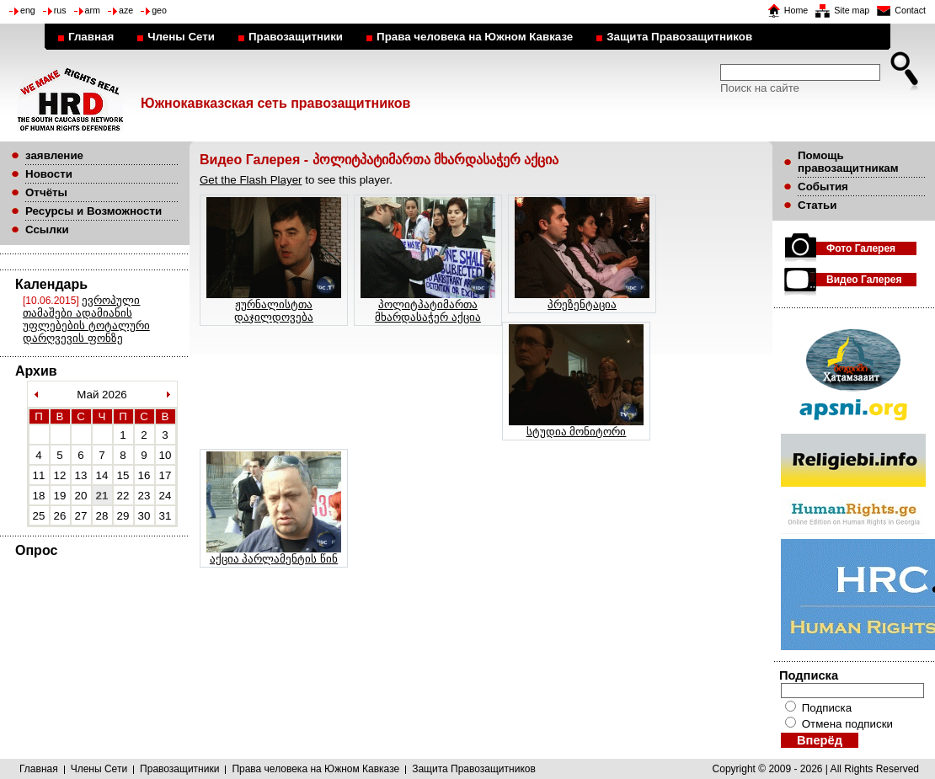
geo (159, 10)
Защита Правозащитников (679, 36)
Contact (910, 10)
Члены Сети (181, 36)
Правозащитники (295, 36)
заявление (54, 155)
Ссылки (47, 229)
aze (126, 10)
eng (27, 10)
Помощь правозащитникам (848, 161)
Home (796, 10)
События (823, 186)
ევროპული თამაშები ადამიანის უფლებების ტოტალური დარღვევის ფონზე (86, 319)
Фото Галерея (860, 248)
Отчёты (46, 192)
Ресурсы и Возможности (93, 211)
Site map (851, 10)
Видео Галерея (863, 279)
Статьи (817, 205)
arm (92, 10)
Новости (48, 174)
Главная (91, 36)
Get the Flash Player (251, 179)
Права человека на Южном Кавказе (475, 36)
